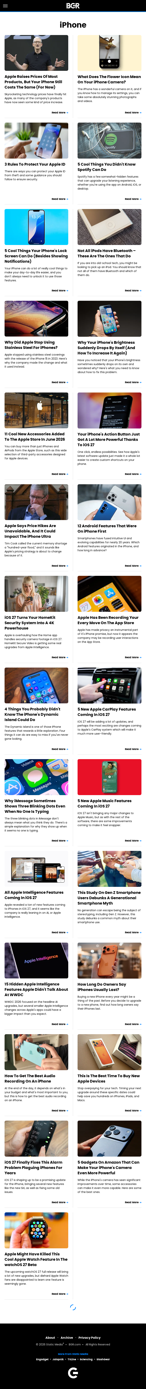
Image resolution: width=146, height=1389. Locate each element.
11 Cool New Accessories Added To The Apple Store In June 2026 (35, 437)
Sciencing (86, 1359)
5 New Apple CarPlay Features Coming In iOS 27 (107, 712)
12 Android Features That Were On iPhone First (107, 528)
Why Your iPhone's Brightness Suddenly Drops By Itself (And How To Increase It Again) (106, 348)
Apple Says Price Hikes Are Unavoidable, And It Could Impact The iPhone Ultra (30, 531)
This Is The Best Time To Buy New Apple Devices (109, 1078)
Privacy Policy (90, 1338)
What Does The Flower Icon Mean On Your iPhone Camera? (109, 79)
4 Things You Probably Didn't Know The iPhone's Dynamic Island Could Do (32, 714)
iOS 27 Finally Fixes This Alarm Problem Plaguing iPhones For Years (33, 1167)
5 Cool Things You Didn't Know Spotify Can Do (107, 167)
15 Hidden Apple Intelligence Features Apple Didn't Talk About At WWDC (36, 989)
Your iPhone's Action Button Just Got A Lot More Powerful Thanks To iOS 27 (109, 439)
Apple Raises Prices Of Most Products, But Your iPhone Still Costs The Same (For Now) (33, 82)
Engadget (42, 1359)
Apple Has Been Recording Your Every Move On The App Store (108, 620)
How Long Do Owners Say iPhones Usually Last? (102, 987)
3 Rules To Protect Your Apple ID (35, 164)
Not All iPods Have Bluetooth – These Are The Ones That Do (107, 253)
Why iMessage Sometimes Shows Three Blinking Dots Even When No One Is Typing (35, 806)
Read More (58, 112)
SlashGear (103, 1359)
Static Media (54, 1345)
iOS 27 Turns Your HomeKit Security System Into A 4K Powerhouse (30, 623)
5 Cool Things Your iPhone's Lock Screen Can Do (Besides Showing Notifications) (36, 256)
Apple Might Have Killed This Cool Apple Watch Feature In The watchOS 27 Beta (36, 1259)
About (50, 1338)
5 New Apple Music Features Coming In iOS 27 (105, 803)
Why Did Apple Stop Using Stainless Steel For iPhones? (31, 345)
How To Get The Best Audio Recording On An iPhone (30, 1078)
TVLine (72, 1359)
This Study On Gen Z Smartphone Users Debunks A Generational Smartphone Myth (109, 898)
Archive (67, 1338)
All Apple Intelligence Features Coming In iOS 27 (34, 895)
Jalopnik (58, 1359)
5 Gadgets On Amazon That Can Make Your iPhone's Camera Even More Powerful (108, 1167)
